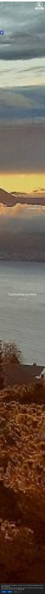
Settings (15, 591)
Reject (10, 591)
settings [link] (21, 589)
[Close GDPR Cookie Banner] (20, 592)
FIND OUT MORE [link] (22, 299)
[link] (2, 32)
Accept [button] (4, 591)
